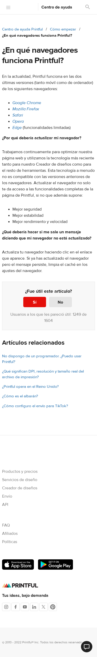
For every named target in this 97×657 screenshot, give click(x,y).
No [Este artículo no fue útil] (60, 302)
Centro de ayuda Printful (22, 29)
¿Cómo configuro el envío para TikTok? (35, 406)
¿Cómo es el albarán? (20, 396)
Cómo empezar (63, 29)
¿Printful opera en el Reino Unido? (30, 386)
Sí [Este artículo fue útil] (34, 302)
